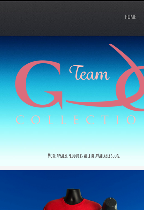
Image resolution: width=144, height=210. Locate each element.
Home (130, 16)
